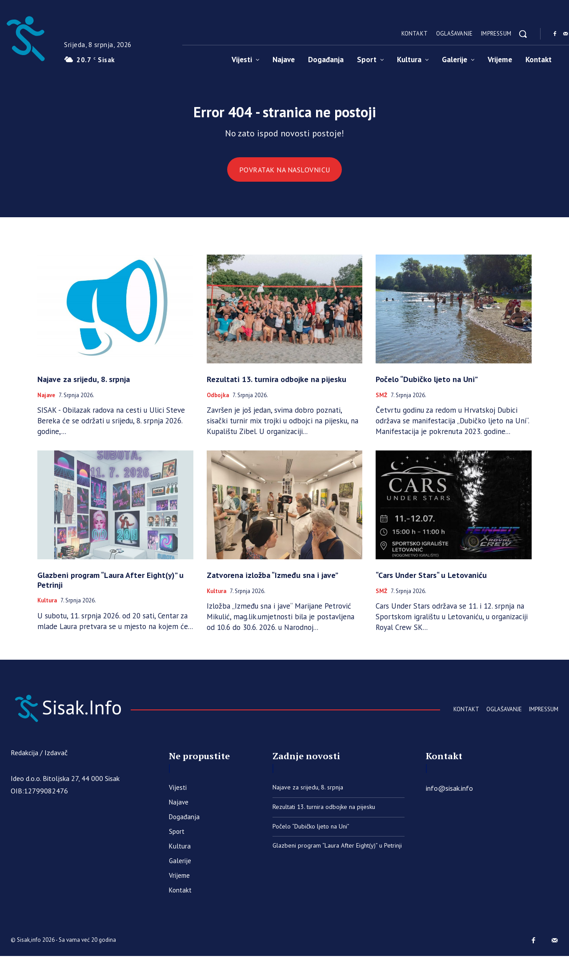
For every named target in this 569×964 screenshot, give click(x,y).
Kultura (47, 605)
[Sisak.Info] (95, 713)
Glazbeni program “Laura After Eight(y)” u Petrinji (110, 585)
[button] (522, 33)
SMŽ (381, 400)
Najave (46, 400)
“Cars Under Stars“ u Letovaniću (431, 580)
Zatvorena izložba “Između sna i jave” (272, 580)
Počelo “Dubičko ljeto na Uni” (427, 384)
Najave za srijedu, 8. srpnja (83, 384)
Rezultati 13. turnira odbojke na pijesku (276, 384)
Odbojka (218, 400)
